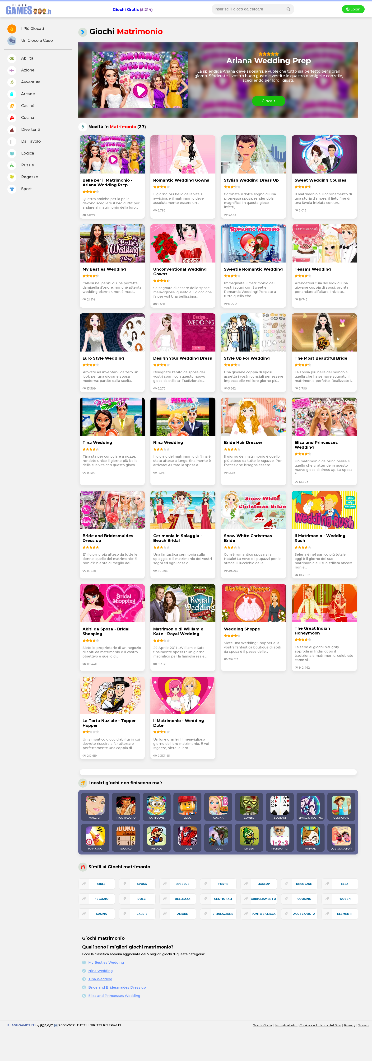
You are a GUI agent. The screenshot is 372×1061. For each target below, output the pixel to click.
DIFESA (249, 838)
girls (101, 884)
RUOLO (218, 838)
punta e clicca (263, 913)
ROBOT (187, 838)
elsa (344, 884)
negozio (101, 899)
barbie (141, 913)
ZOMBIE (249, 807)
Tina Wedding (100, 979)
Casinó (20, 106)
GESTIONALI (341, 807)
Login (353, 9)
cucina (101, 913)
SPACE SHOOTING (310, 807)
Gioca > (269, 101)
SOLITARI (279, 807)
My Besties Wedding (106, 962)
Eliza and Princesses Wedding (114, 996)
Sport (19, 189)
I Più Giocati (25, 28)
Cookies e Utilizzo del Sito (320, 1025)
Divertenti (23, 129)
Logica (20, 153)
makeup (263, 884)
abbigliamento (263, 899)
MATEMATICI (279, 838)
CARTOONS (156, 807)
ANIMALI (310, 838)
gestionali (223, 899)
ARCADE (156, 838)
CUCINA (218, 807)
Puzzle (20, 165)
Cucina (20, 117)
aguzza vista (304, 913)
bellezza (182, 899)
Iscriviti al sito (286, 1025)
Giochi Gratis (126, 9)
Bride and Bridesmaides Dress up (117, 987)
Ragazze (22, 177)
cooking (304, 899)
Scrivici (363, 1025)
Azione (20, 70)
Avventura (24, 82)
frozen (345, 899)
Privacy (349, 1025)
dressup (182, 884)
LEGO (187, 807)
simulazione (223, 913)
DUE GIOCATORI (341, 838)
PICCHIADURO (125, 807)
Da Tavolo (24, 141)
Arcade (21, 94)
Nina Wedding (100, 971)
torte (223, 884)
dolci (141, 899)
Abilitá (20, 58)
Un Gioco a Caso (30, 40)
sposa (142, 884)
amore (182, 913)
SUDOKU (125, 838)
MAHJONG (95, 838)
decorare (304, 884)
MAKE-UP (95, 807)
